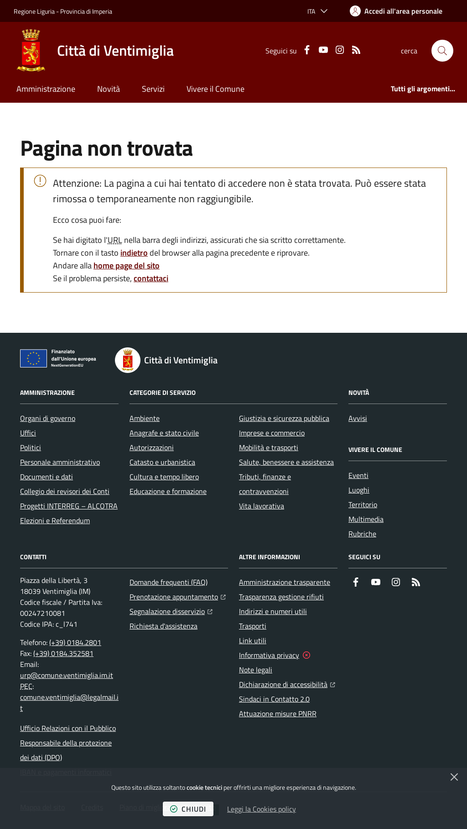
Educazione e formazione (168, 491)
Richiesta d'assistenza (163, 625)
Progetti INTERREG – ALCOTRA (69, 505)
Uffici (28, 432)
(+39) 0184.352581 (63, 653)
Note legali (255, 669)
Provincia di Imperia (86, 11)
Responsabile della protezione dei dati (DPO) (66, 750)
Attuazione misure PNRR (278, 713)
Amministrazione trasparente (284, 582)
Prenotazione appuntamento (178, 595)
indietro (134, 253)
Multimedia (366, 519)
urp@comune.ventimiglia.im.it (66, 675)
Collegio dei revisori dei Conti (64, 491)
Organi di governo (47, 418)
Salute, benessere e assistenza (286, 461)
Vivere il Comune (215, 89)
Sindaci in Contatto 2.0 (274, 698)
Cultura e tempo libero (164, 476)
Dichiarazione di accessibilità (287, 683)
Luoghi (358, 489)
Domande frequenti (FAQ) (169, 582)
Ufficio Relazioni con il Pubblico (68, 728)
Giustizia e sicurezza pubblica (284, 418)
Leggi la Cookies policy (261, 808)
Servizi (153, 89)
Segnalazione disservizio (171, 610)
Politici (30, 447)
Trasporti (252, 625)
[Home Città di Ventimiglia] (94, 50)
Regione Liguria (34, 11)
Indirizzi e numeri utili (273, 611)
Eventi (358, 475)
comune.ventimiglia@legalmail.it (69, 703)
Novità (108, 89)
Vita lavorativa (261, 505)
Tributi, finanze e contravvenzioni (265, 484)
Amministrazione (45, 89)
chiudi (188, 808)
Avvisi (357, 418)
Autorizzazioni (152, 447)
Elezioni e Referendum (55, 520)
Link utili (252, 640)
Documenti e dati (46, 476)
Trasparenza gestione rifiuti (281, 596)
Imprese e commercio (272, 432)
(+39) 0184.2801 (75, 642)
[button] (442, 51)
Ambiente (145, 418)
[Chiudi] (454, 776)
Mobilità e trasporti (268, 447)
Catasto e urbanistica (162, 461)
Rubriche (362, 533)
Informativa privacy (269, 655)
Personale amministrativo (60, 461)
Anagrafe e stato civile (164, 432)
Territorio (362, 504)
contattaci (151, 278)
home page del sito (126, 265)
